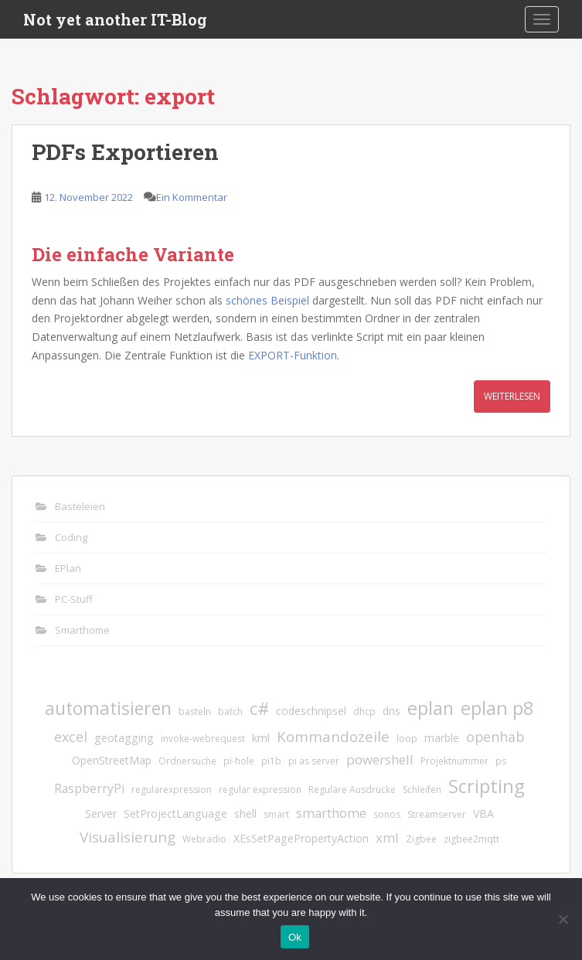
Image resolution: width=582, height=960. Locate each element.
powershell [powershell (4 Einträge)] (380, 759)
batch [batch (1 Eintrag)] (230, 711)
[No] (562, 919)
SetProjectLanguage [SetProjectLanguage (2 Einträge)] (175, 813)
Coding (71, 537)
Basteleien (80, 506)
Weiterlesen (512, 396)
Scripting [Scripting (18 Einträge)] (486, 785)
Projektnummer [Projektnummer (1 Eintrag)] (454, 761)
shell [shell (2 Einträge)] (245, 813)
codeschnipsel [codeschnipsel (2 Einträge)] (311, 710)
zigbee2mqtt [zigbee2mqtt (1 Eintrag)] (471, 839)
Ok (294, 937)
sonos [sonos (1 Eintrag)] (386, 814)
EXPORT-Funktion (292, 355)
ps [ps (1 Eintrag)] (500, 761)
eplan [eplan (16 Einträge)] (430, 708)
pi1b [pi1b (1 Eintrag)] (271, 761)
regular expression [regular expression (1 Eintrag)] (260, 789)
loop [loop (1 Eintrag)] (407, 738)
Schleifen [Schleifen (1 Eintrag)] (422, 789)
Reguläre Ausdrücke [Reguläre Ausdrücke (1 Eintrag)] (352, 789)
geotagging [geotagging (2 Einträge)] (124, 737)
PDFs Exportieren (125, 152)
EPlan (68, 568)
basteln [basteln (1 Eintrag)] (195, 711)
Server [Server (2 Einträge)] (101, 813)
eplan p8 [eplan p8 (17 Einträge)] (497, 708)
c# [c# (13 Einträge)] (259, 708)
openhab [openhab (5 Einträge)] (495, 736)
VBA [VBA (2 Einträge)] (483, 813)
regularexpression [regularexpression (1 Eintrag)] (171, 789)
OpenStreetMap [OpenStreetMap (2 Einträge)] (111, 760)
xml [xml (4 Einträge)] (387, 837)
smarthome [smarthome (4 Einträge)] (331, 813)
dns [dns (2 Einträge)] (391, 710)
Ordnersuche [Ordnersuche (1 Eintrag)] (187, 761)
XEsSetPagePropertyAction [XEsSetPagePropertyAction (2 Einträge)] (301, 838)
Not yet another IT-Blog (115, 19)
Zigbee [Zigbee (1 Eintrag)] (421, 839)
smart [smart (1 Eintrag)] (276, 814)
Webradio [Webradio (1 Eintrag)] (204, 839)
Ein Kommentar (191, 197)
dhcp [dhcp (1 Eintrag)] (364, 711)
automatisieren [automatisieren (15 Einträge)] (108, 708)
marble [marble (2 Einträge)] (441, 737)
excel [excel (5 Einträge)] (70, 736)
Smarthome (82, 630)
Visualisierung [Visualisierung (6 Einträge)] (127, 836)
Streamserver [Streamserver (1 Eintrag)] (436, 814)
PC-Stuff (74, 599)
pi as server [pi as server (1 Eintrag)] (313, 761)
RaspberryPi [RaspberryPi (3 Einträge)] (89, 788)
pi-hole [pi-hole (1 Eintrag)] (238, 761)
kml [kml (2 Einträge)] (261, 737)
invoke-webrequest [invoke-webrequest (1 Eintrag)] (203, 738)
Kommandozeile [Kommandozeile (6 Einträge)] (333, 736)
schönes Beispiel (267, 300)
